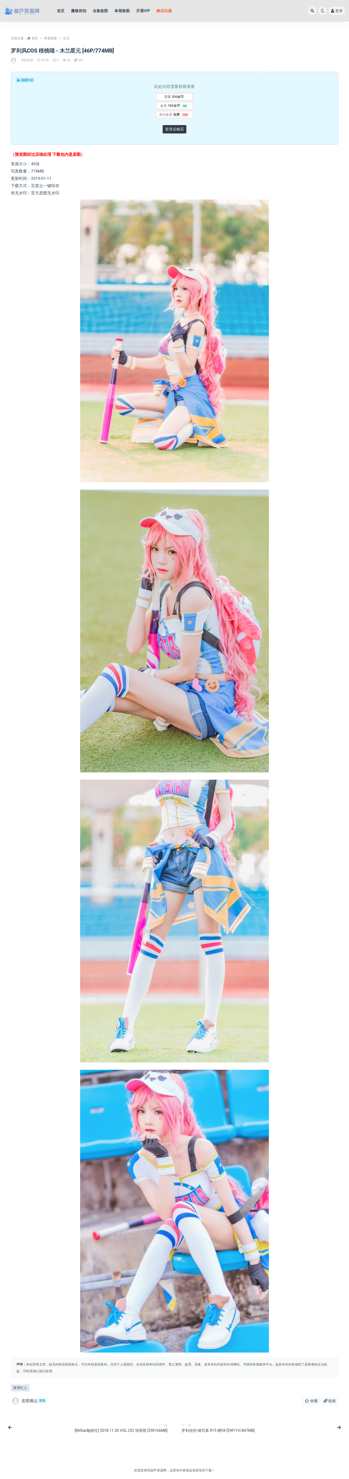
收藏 (311, 1401)
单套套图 (50, 38)
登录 (337, 11)
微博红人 (20, 1388)
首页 (35, 38)
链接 (330, 1401)
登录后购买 (174, 129)
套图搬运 (29, 1401)
